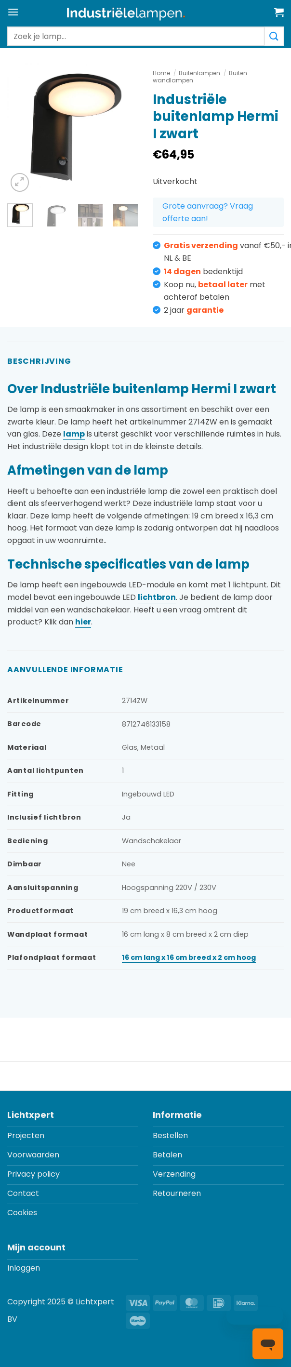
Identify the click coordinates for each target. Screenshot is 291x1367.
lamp (74, 433)
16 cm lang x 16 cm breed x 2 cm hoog (189, 957)
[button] (13, 12)
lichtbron (157, 597)
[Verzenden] (274, 36)
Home (161, 73)
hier (83, 621)
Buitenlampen (199, 73)
